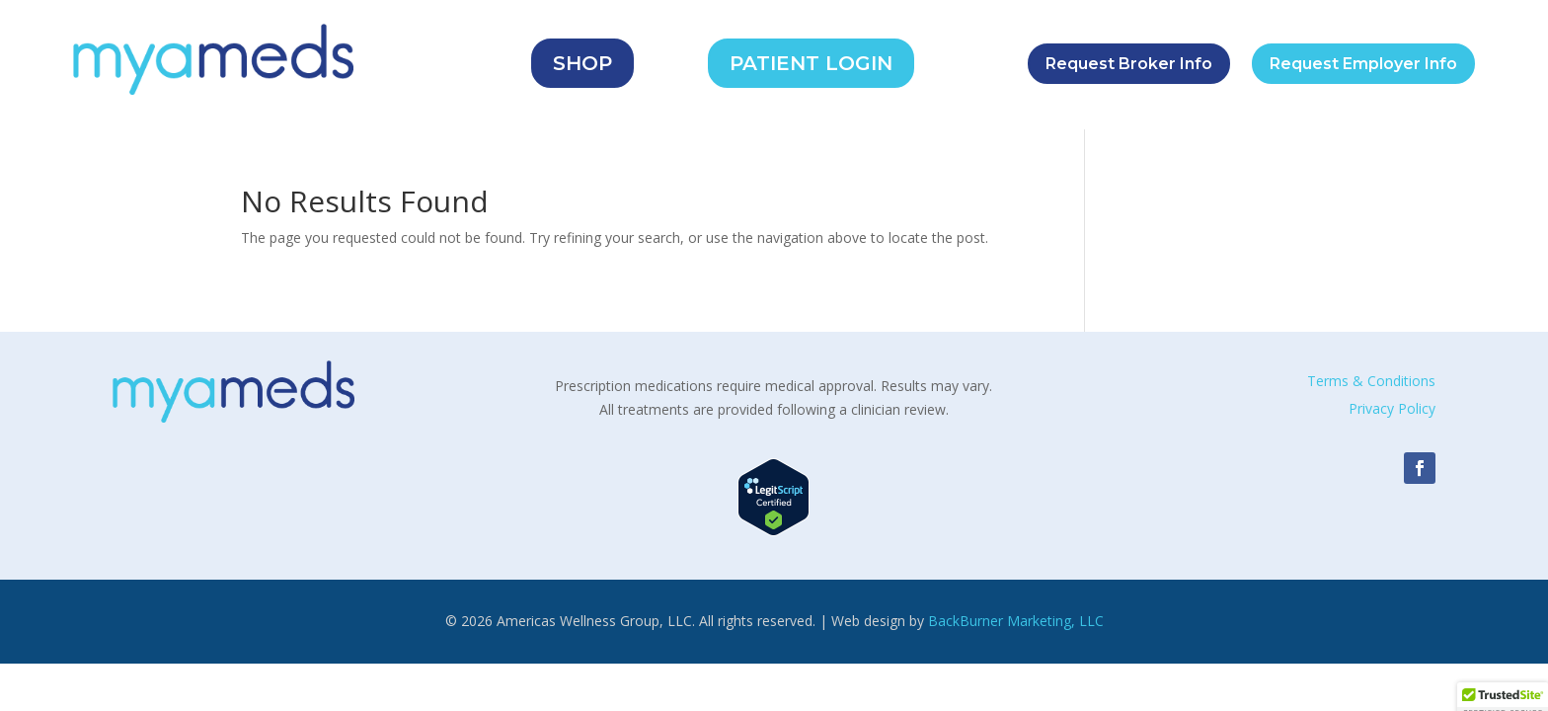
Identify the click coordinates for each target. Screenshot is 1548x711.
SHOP (582, 63)
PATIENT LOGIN (811, 63)
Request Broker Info (1128, 63)
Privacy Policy (1392, 408)
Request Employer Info (1363, 63)
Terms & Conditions (1371, 380)
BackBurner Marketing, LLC (1016, 620)
